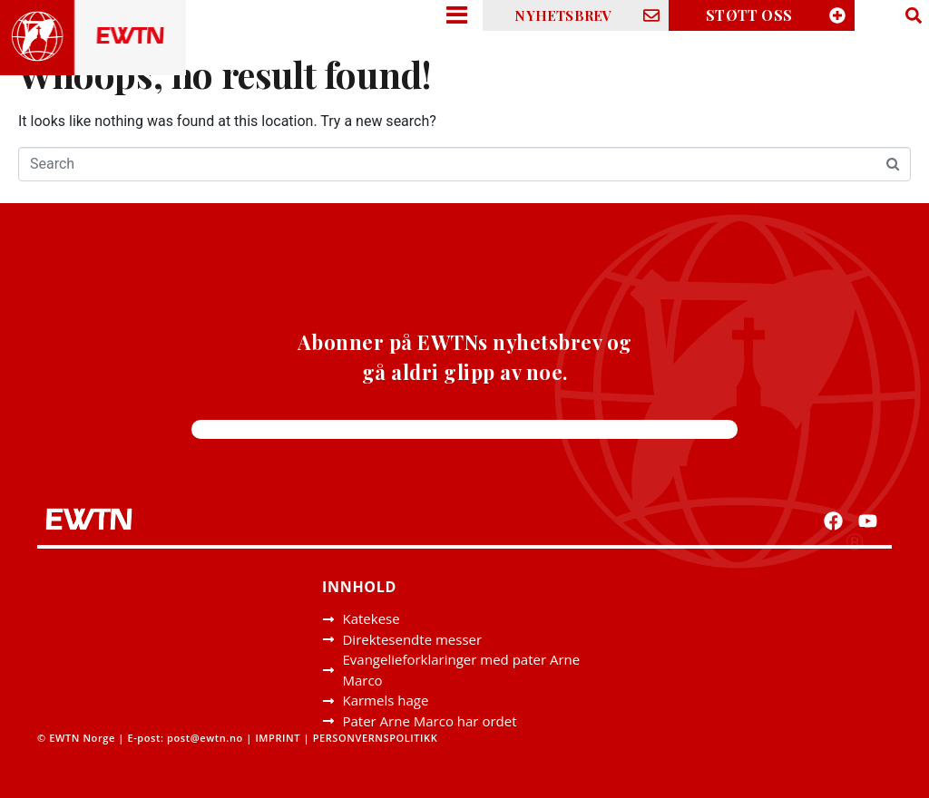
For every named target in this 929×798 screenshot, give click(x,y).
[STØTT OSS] (837, 15)
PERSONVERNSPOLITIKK (377, 737)
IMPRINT (277, 737)
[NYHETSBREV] (651, 15)
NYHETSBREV (562, 15)
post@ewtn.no (205, 737)
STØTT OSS (749, 14)
